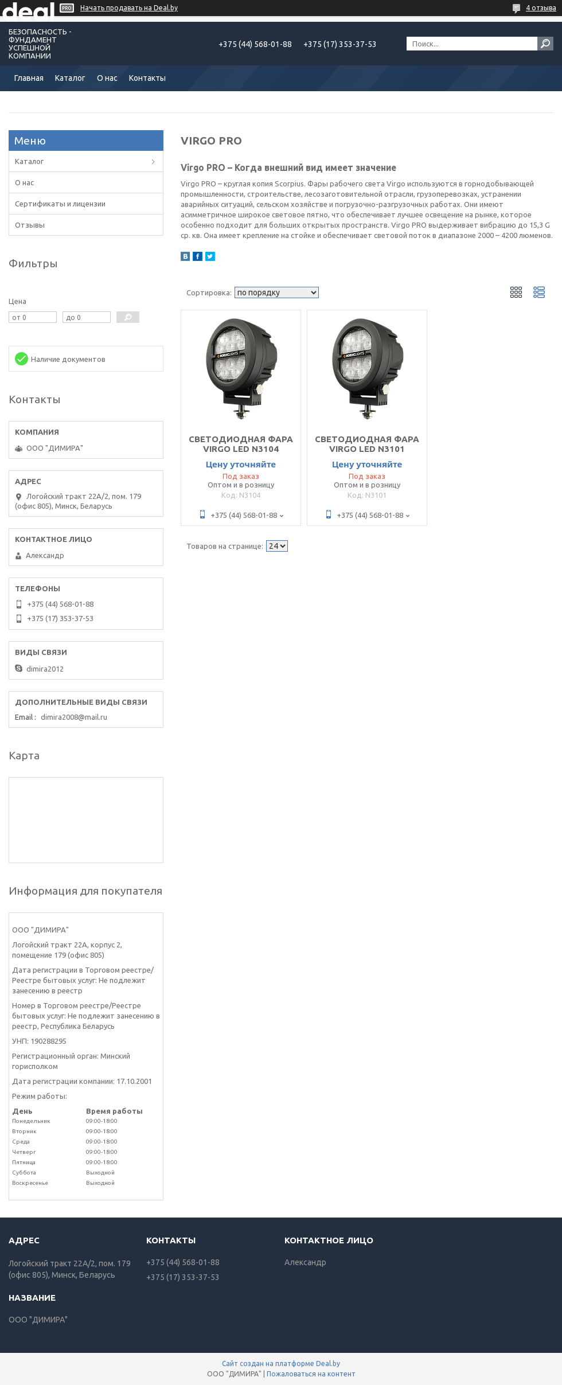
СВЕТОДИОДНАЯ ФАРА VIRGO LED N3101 (367, 444)
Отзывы (30, 225)
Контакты (147, 78)
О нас (107, 78)
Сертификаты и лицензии (60, 204)
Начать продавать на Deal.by (129, 7)
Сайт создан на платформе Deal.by (281, 1363)
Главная (29, 78)
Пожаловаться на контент (311, 1374)
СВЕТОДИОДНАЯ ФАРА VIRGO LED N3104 (241, 444)
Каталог (70, 78)
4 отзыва (541, 7)
